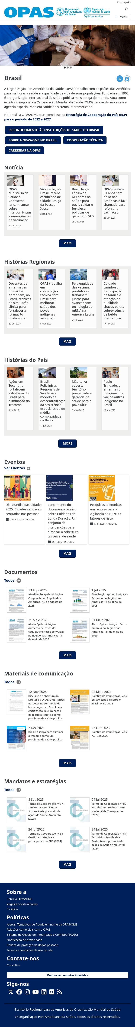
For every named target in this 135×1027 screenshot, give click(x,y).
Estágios (12, 908)
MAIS (67, 242)
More (67, 442)
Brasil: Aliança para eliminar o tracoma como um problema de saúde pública (45, 734)
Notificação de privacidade (24, 939)
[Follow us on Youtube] (35, 992)
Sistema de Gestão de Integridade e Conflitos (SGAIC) (42, 934)
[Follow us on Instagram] (27, 992)
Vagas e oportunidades (22, 903)
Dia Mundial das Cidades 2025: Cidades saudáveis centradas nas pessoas (24, 508)
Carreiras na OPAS (25, 149)
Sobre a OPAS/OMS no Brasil (33, 139)
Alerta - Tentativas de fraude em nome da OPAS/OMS (42, 923)
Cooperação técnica (85, 139)
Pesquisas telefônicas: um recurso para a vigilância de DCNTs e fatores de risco (106, 510)
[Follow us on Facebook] (19, 992)
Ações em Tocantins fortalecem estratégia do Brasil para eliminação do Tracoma (19, 392)
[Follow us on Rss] (59, 992)
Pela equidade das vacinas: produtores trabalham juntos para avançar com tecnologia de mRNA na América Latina (83, 297)
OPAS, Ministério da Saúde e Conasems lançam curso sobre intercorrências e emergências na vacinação (20, 203)
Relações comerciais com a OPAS (28, 928)
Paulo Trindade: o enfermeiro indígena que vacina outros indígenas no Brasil (114, 392)
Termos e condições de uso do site (30, 949)
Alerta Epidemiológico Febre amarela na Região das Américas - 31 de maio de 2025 (109, 628)
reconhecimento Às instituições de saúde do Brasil (54, 130)
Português (124, 2)
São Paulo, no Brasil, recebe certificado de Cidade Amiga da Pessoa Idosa (50, 197)
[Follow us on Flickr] (51, 992)
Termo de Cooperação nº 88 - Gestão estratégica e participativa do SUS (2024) (46, 836)
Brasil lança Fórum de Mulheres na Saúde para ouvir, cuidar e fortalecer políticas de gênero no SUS (83, 201)
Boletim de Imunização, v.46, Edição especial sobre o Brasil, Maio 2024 (110, 698)
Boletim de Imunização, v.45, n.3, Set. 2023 (110, 732)
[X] (11, 992)
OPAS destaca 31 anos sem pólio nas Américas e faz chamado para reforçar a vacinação (115, 199)
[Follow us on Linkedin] (43, 992)
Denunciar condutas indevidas (67, 974)
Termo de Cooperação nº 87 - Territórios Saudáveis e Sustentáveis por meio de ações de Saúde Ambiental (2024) (46, 810)
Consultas (13, 964)
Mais (67, 340)
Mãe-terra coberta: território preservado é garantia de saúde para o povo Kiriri (82, 392)
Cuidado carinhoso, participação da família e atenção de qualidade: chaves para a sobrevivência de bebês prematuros (114, 299)
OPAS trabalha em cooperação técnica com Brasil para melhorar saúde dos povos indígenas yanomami (51, 299)
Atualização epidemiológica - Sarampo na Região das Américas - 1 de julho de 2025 (110, 598)
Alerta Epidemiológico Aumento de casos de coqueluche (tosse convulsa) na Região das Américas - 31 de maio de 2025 (46, 630)
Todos (9, 579)
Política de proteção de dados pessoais (33, 944)
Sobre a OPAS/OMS (19, 898)
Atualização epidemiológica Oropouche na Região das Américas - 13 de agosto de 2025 (45, 598)
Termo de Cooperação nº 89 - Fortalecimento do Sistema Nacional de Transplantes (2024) (110, 808)
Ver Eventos (14, 467)
